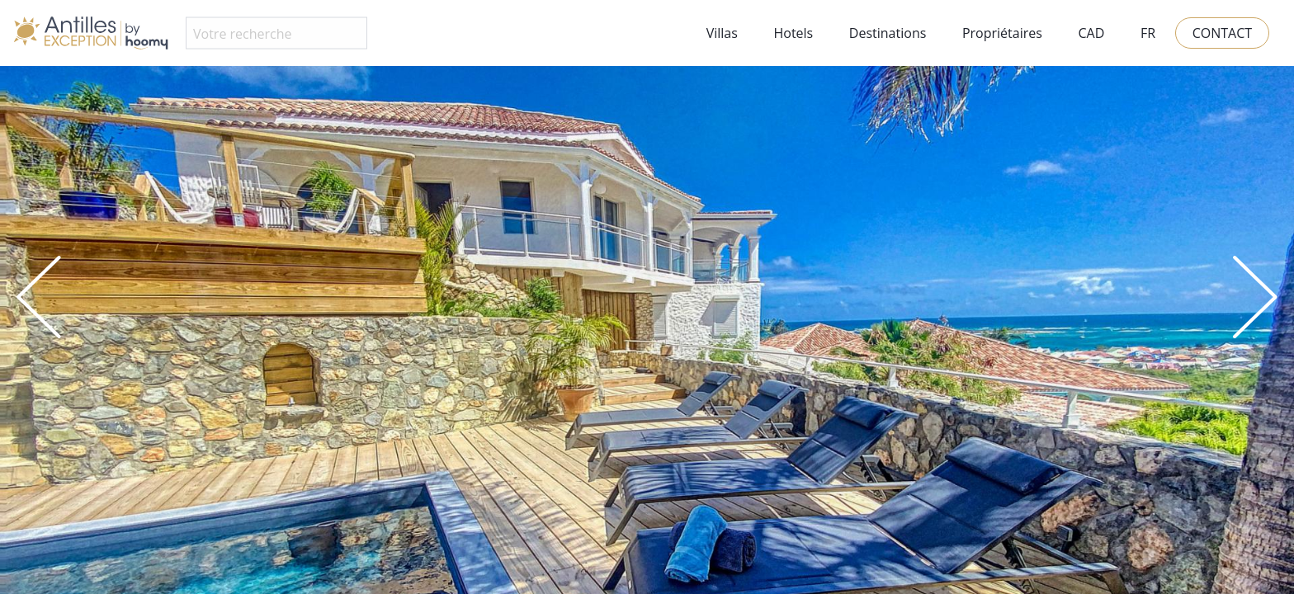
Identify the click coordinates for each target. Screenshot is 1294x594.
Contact (1222, 33)
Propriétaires (1002, 33)
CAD (1091, 33)
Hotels (793, 33)
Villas (722, 33)
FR (1148, 33)
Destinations (887, 33)
